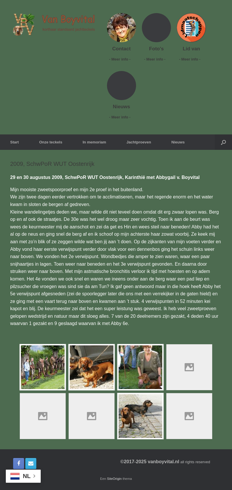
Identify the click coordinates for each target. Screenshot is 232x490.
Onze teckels (51, 142)
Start (14, 142)
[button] (223, 142)
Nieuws (178, 142)
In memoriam (94, 142)
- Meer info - (121, 59)
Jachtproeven (138, 142)
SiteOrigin (114, 478)
